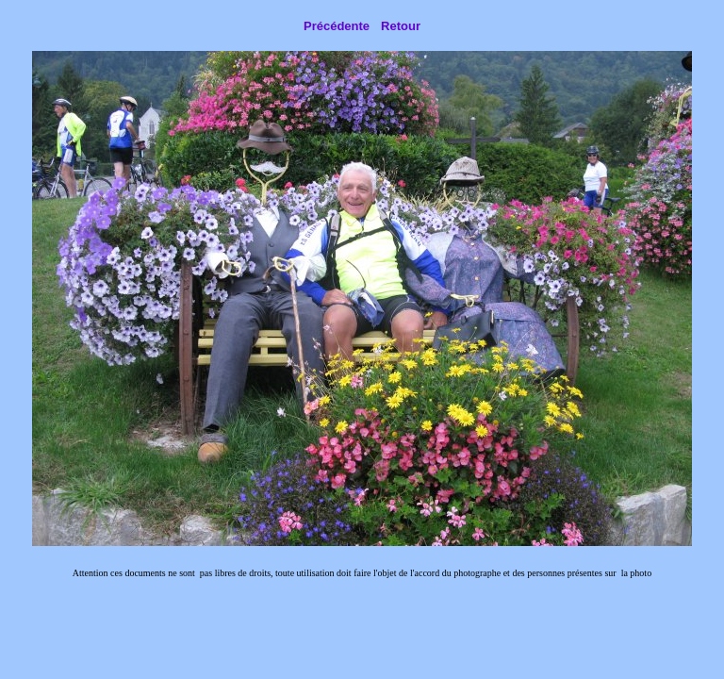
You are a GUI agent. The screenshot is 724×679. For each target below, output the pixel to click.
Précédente (337, 26)
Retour (400, 26)
